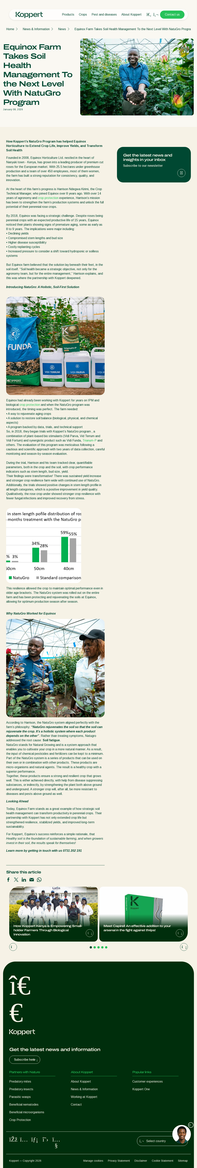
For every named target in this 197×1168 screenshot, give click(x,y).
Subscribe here (26, 1060)
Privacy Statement (119, 1160)
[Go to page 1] (91, 947)
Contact (76, 1104)
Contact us (172, 14)
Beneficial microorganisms (26, 1112)
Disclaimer (140, 1160)
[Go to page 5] (106, 947)
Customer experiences (147, 1081)
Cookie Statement (162, 1160)
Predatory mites (20, 1081)
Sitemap (183, 1160)
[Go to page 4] (102, 947)
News (62, 29)
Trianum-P (90, 440)
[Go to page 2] (94, 947)
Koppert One (141, 1089)
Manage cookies (93, 1160)
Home (10, 29)
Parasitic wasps (20, 1096)
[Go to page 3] (98, 947)
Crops (83, 14)
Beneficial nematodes (23, 1104)
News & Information (36, 29)
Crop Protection (20, 1120)
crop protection (48, 198)
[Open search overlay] (149, 14)
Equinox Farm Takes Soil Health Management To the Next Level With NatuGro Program (133, 29)
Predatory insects (21, 1089)
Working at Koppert (84, 1096)
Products (68, 14)
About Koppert (131, 14)
